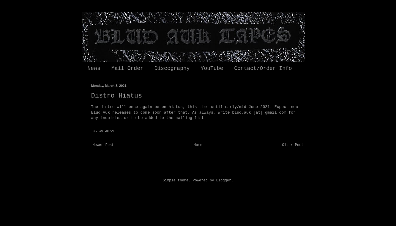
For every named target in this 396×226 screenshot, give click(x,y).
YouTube (212, 68)
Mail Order (127, 68)
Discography (172, 68)
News (94, 68)
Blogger (223, 180)
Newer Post (103, 145)
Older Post (292, 145)
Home (198, 145)
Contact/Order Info (263, 68)
